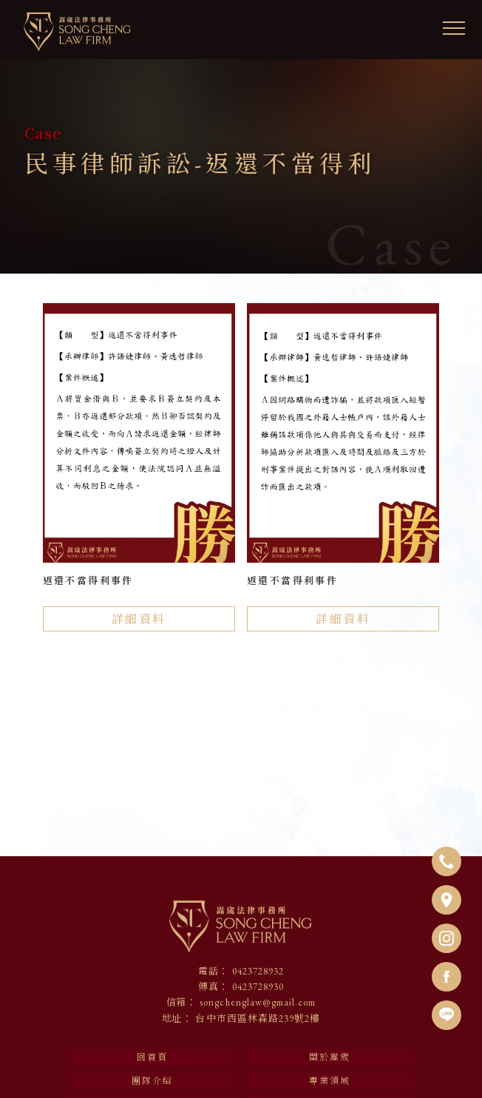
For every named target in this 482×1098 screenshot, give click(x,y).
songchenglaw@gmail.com (258, 1002)
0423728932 (258, 971)
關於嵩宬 (329, 1057)
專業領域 (329, 1081)
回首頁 (152, 1057)
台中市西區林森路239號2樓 (257, 1018)
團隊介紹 (152, 1081)
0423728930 (258, 986)
